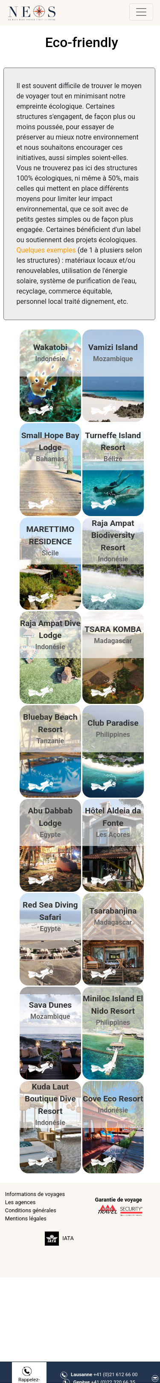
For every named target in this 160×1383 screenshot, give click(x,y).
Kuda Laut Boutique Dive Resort (50, 1099)
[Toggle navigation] (141, 12)
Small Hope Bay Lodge (50, 441)
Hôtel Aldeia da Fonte (113, 817)
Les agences (20, 1202)
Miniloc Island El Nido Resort (113, 1005)
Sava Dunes (50, 1005)
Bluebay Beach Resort (50, 723)
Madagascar (113, 641)
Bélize (113, 459)
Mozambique (113, 359)
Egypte (50, 835)
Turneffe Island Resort (113, 441)
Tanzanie (50, 741)
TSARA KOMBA (112, 629)
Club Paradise (113, 723)
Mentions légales (26, 1218)
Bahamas (50, 459)
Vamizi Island (113, 347)
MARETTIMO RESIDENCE (50, 535)
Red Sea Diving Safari (50, 911)
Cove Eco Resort (113, 1099)
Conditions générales (30, 1210)
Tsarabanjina (113, 911)
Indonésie (50, 359)
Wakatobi (50, 347)
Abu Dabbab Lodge (50, 817)
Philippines (113, 734)
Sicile (50, 553)
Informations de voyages (35, 1194)
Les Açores (113, 835)
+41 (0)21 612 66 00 (104, 1374)
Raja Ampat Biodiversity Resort (113, 535)
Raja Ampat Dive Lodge (50, 629)
